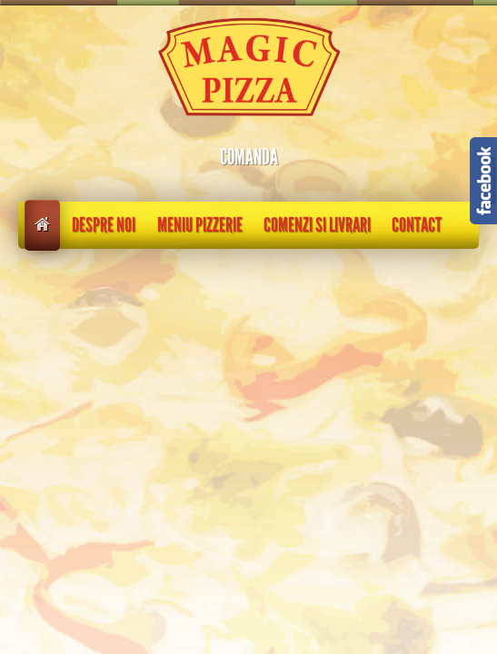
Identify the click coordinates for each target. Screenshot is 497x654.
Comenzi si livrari (317, 225)
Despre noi (103, 225)
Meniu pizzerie (200, 225)
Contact (417, 225)
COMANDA (249, 157)
